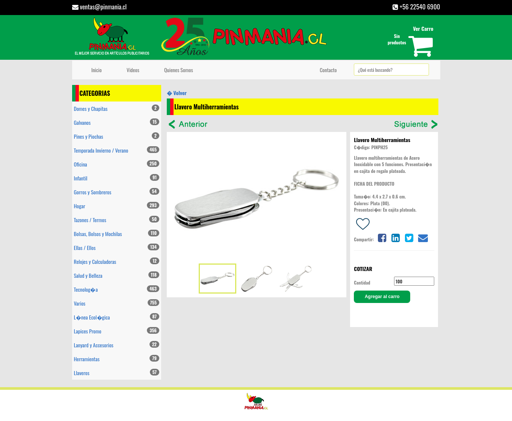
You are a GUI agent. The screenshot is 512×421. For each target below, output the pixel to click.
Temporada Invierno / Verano (117, 150)
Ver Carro (423, 28)
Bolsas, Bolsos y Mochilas (117, 234)
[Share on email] (423, 237)
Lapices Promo (117, 331)
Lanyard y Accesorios (117, 345)
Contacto (327, 70)
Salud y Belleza (117, 275)
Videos (131, 70)
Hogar (117, 206)
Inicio (95, 70)
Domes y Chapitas (117, 108)
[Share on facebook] (381, 237)
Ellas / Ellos (117, 247)
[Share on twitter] (409, 237)
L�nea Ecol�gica (117, 317)
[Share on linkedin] (395, 237)
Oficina (117, 164)
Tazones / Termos (117, 220)
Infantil (117, 178)
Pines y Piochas (117, 136)
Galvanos (117, 122)
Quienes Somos (177, 70)
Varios (117, 303)
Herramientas (117, 359)
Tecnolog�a (117, 289)
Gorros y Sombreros (117, 192)
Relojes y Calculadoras (117, 261)
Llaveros (117, 373)
